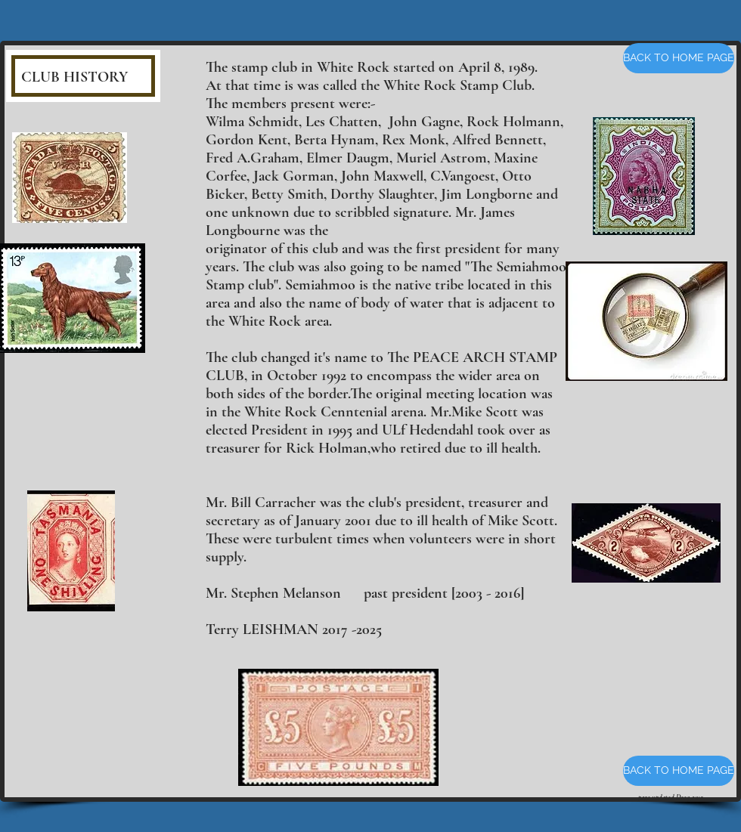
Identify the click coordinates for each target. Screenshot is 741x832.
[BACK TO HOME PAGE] (678, 58)
